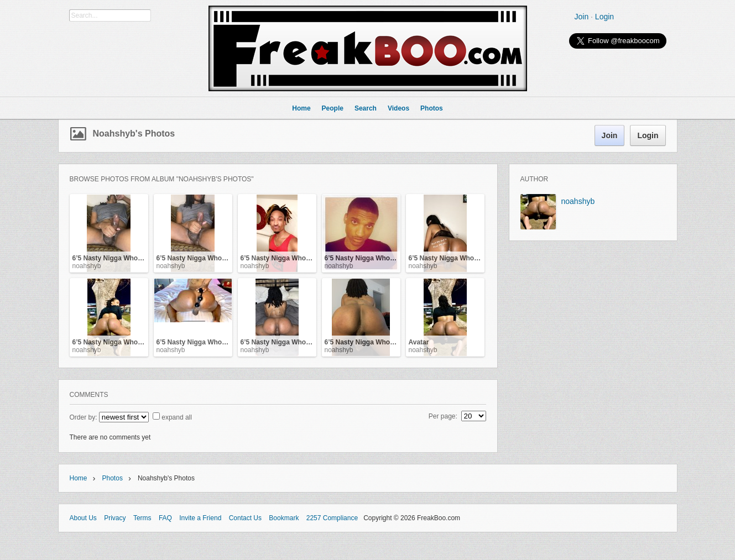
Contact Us (245, 518)
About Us (83, 518)
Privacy (115, 518)
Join (582, 16)
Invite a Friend (200, 518)
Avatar (419, 342)
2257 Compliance (332, 518)
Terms (142, 518)
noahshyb (86, 266)
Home (78, 478)
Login (604, 16)
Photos (112, 478)
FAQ (165, 518)
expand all (176, 417)
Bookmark (284, 518)
